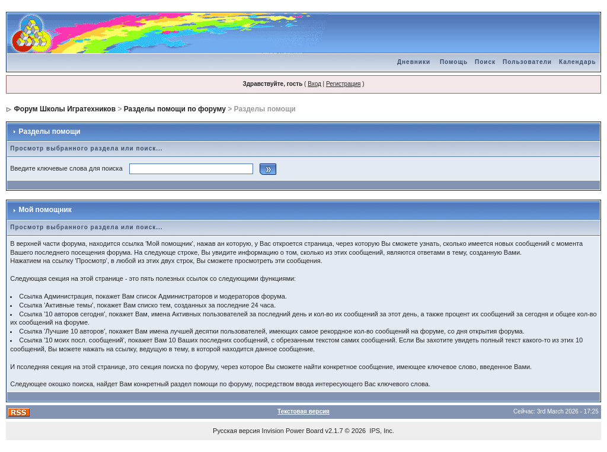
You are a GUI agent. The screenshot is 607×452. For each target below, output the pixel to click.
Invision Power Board (293, 430)
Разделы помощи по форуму (175, 109)
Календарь (577, 62)
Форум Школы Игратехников (65, 109)
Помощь (454, 62)
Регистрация (343, 84)
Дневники (413, 62)
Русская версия (236, 430)
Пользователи (527, 62)
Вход (314, 84)
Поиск (485, 62)
